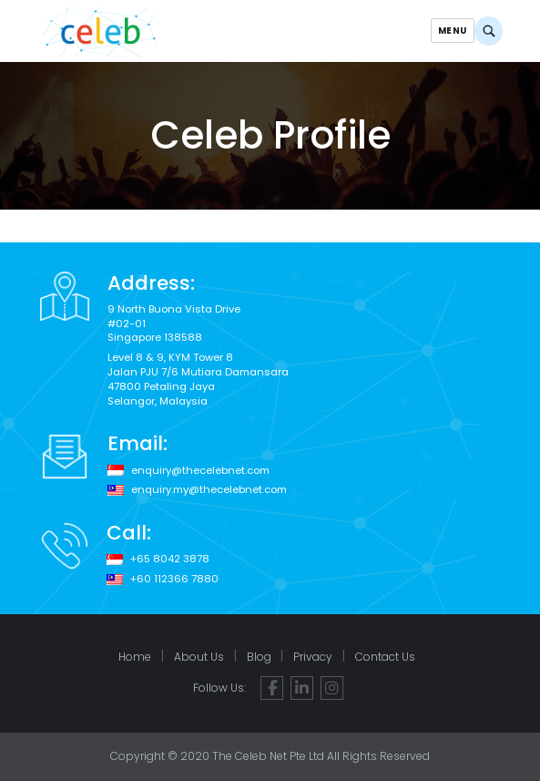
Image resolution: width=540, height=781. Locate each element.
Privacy (312, 657)
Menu (452, 30)
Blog (259, 657)
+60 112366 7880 (174, 579)
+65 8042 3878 (169, 559)
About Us (199, 657)
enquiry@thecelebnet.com (200, 471)
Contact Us (385, 657)
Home (134, 657)
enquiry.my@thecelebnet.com (209, 490)
